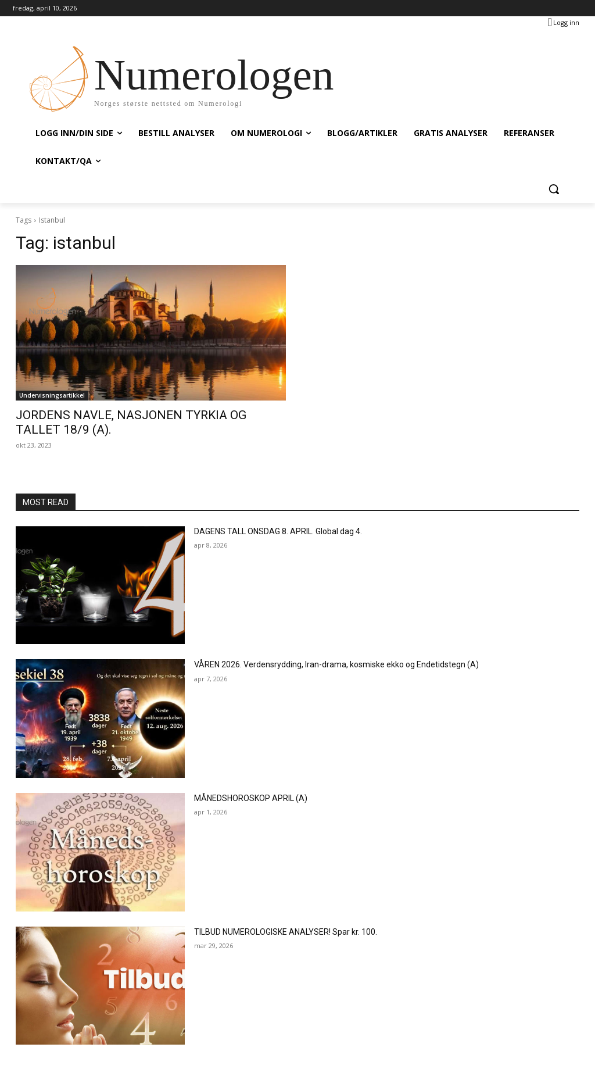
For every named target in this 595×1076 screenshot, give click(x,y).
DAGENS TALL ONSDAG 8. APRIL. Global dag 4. (278, 531)
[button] (554, 189)
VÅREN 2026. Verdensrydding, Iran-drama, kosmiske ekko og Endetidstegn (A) (336, 664)
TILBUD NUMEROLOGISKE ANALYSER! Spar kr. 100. (285, 931)
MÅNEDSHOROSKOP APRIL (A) (250, 798)
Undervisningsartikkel (52, 395)
